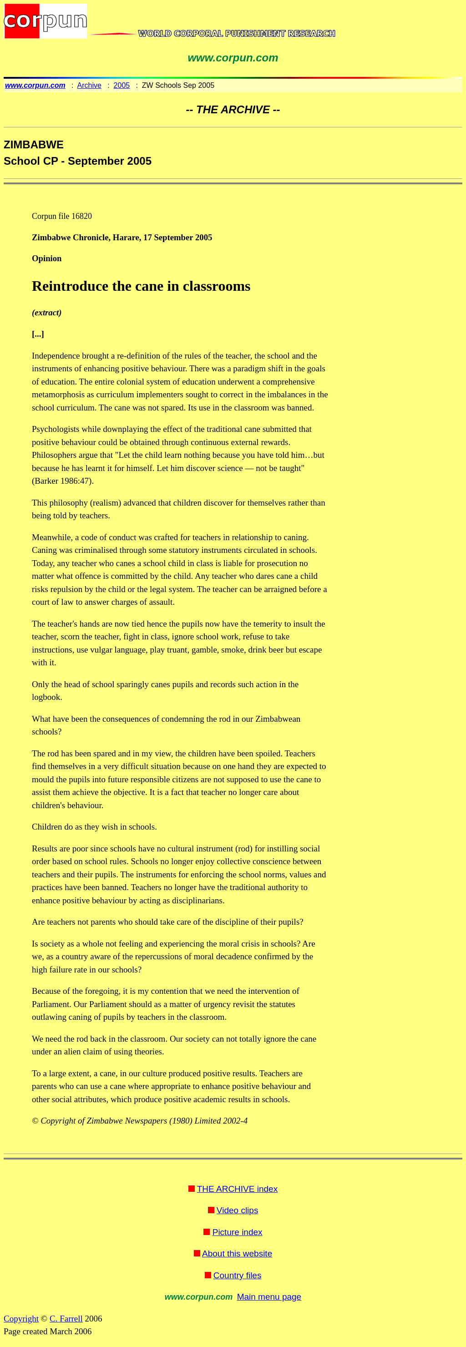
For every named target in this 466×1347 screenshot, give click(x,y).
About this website (237, 1253)
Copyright (21, 1318)
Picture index (238, 1232)
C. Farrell (66, 1318)
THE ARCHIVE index (237, 1189)
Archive (89, 85)
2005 (122, 85)
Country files (237, 1275)
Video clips (237, 1210)
